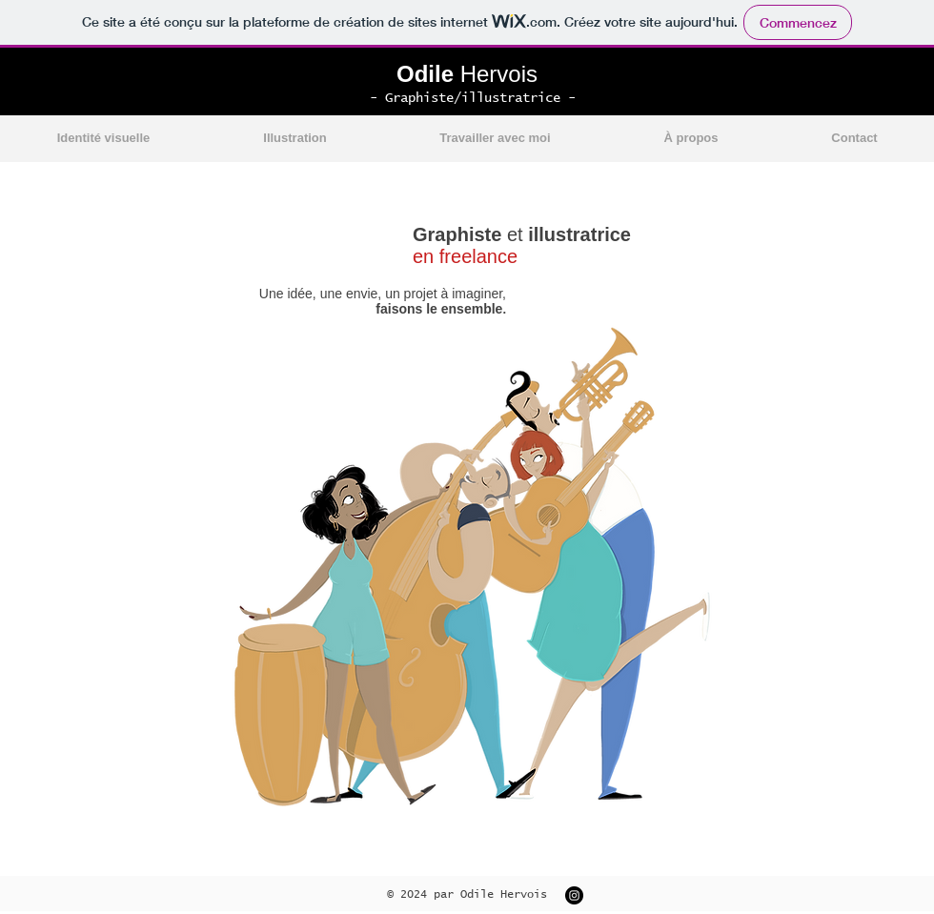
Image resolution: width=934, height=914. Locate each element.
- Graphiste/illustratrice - (473, 98)
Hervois (467, 74)
